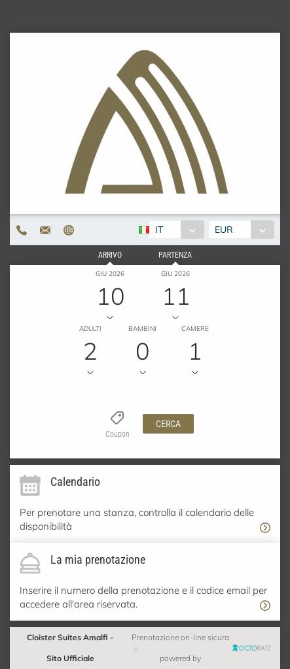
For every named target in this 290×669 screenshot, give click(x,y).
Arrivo (110, 255)
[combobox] (176, 229)
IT (159, 229)
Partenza (175, 255)
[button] (168, 424)
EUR (224, 229)
